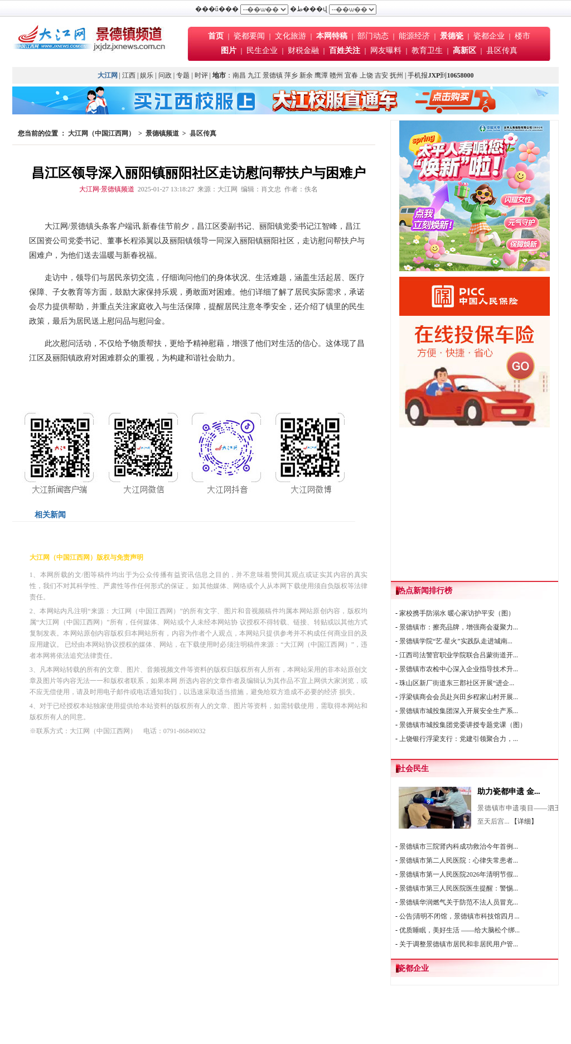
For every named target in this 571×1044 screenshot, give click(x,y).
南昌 (239, 75)
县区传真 (501, 50)
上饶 (366, 75)
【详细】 (524, 821)
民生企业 (262, 50)
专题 (183, 75)
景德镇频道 (162, 133)
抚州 (396, 75)
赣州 (336, 75)
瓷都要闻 (250, 36)
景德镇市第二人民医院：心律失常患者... (458, 860)
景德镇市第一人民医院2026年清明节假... (458, 874)
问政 (165, 75)
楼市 (522, 36)
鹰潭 (321, 75)
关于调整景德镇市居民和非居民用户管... (458, 944)
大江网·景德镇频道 (106, 189)
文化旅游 (290, 36)
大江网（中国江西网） (101, 133)
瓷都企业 (489, 36)
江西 (129, 75)
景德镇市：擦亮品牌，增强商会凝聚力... (458, 627)
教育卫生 (427, 50)
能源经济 (414, 36)
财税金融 (303, 50)
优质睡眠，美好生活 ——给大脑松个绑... (459, 930)
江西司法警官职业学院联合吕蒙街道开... (458, 655)
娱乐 (146, 75)
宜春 (351, 75)
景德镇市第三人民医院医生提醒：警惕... (458, 888)
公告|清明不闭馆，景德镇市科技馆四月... (459, 916)
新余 (306, 75)
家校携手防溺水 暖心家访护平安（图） (457, 613)
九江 (254, 75)
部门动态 (373, 36)
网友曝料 (385, 50)
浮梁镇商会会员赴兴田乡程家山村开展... (458, 697)
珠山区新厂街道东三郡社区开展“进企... (456, 683)
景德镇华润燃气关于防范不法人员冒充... (458, 902)
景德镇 (273, 75)
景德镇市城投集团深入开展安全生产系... (458, 711)
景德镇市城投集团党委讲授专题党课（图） (462, 725)
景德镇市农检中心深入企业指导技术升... (458, 669)
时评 (202, 75)
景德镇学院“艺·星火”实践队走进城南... (455, 641)
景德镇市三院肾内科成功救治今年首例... (458, 846)
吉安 (381, 75)
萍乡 (291, 75)
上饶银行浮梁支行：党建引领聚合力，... (458, 739)
